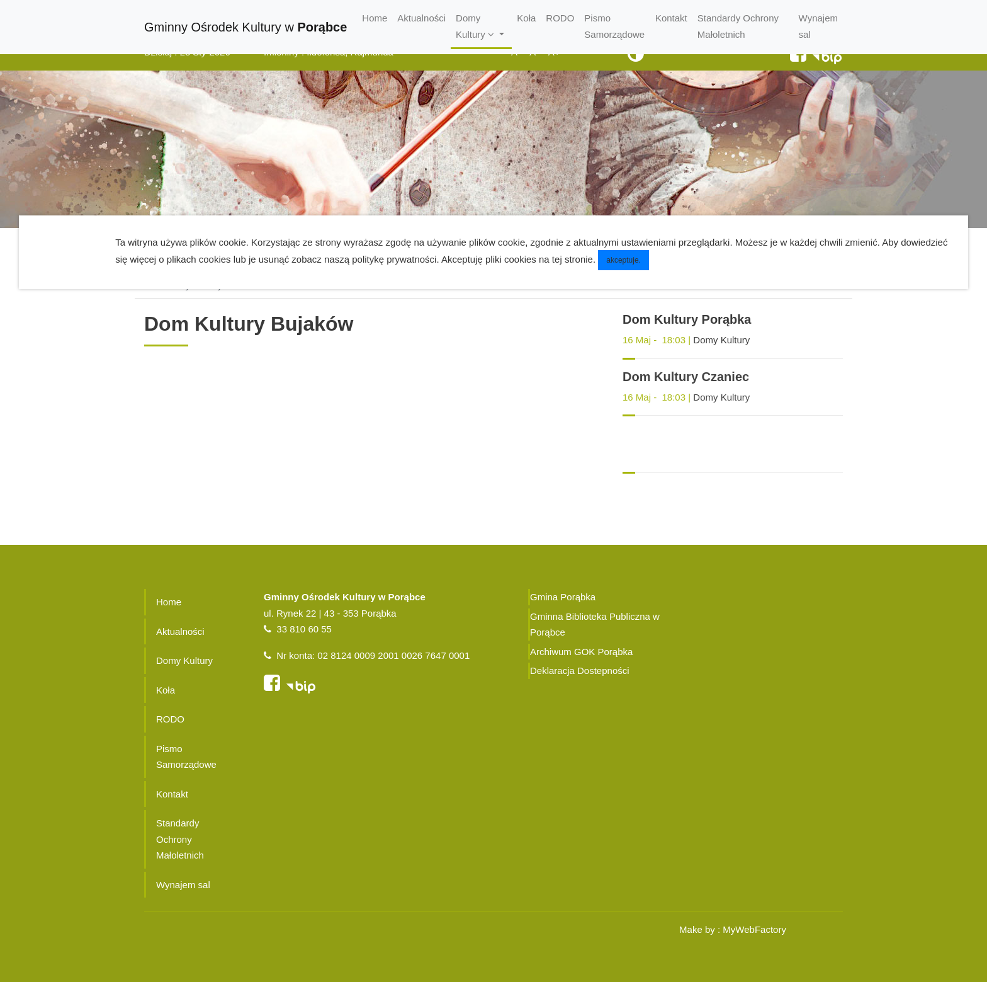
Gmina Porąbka (562, 596)
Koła (526, 18)
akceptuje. (623, 260)
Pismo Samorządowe (614, 26)
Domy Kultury (721, 339)
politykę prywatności (394, 259)
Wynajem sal (818, 26)
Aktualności (421, 18)
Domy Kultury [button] (476, 26)
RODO (560, 18)
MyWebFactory (754, 929)
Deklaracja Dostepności (579, 670)
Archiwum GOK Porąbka (581, 651)
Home (374, 18)
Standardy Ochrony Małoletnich (738, 26)
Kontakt (671, 18)
